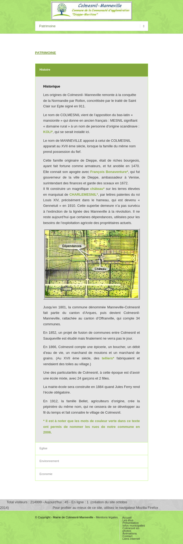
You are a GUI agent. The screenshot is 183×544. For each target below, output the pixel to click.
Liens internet (131, 538)
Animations (130, 533)
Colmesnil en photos (131, 529)
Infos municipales (134, 525)
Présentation (131, 522)
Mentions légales (107, 517)
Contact (128, 536)
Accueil (127, 517)
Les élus (128, 520)
